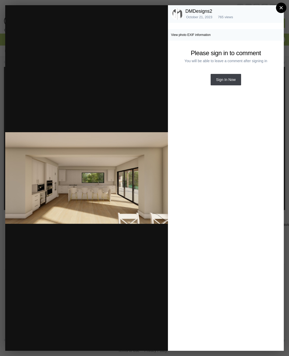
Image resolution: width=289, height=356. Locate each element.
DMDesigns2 (198, 11)
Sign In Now (226, 80)
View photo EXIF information (191, 35)
